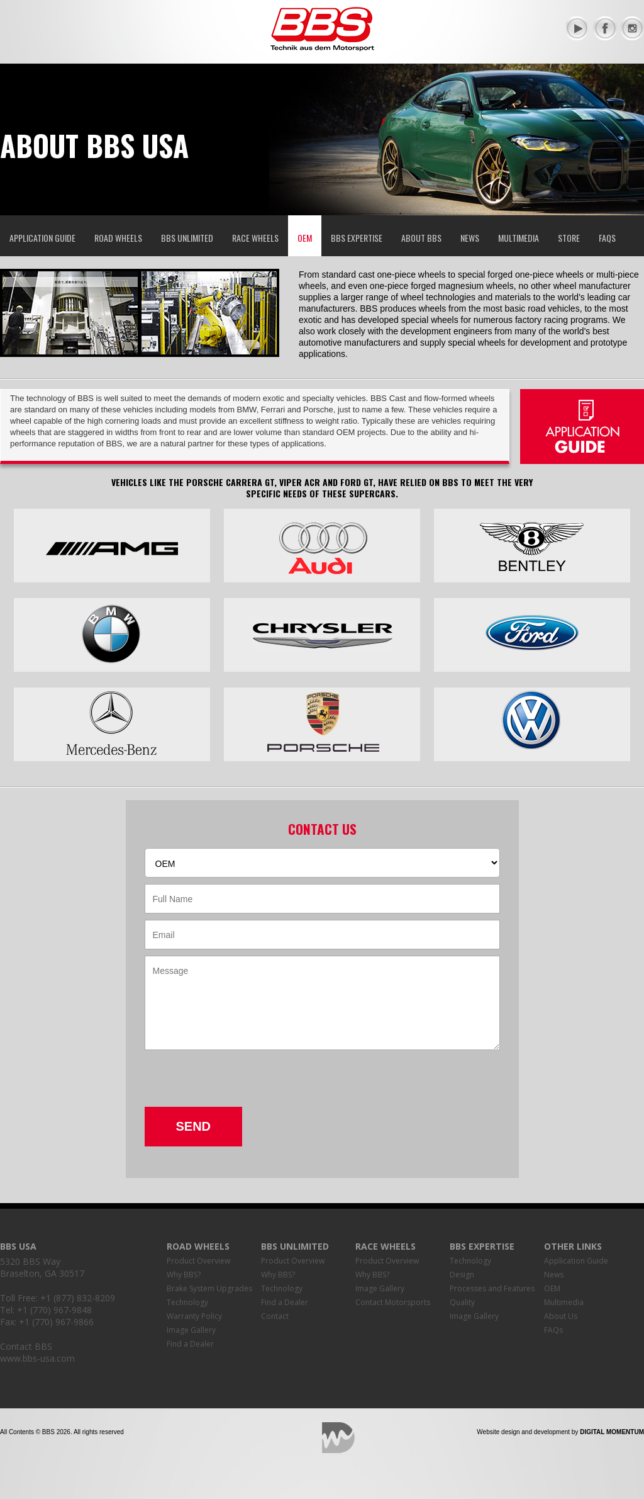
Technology (187, 1302)
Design (462, 1274)
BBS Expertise (356, 237)
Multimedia (518, 237)
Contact (275, 1316)
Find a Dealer (190, 1343)
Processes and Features (492, 1288)
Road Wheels (118, 237)
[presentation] (240, 1082)
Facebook (605, 28)
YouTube (578, 28)
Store (569, 237)
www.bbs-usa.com (37, 1358)
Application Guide (42, 237)
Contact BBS (26, 1346)
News (469, 237)
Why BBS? (184, 1274)
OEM (304, 237)
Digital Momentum (338, 1437)
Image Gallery (191, 1330)
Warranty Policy (194, 1316)
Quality (462, 1302)
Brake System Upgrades (209, 1288)
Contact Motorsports (392, 1302)
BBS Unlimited (187, 237)
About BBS (421, 237)
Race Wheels (255, 237)
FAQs (607, 237)
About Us (560, 1316)
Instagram (632, 28)
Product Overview (198, 1260)
